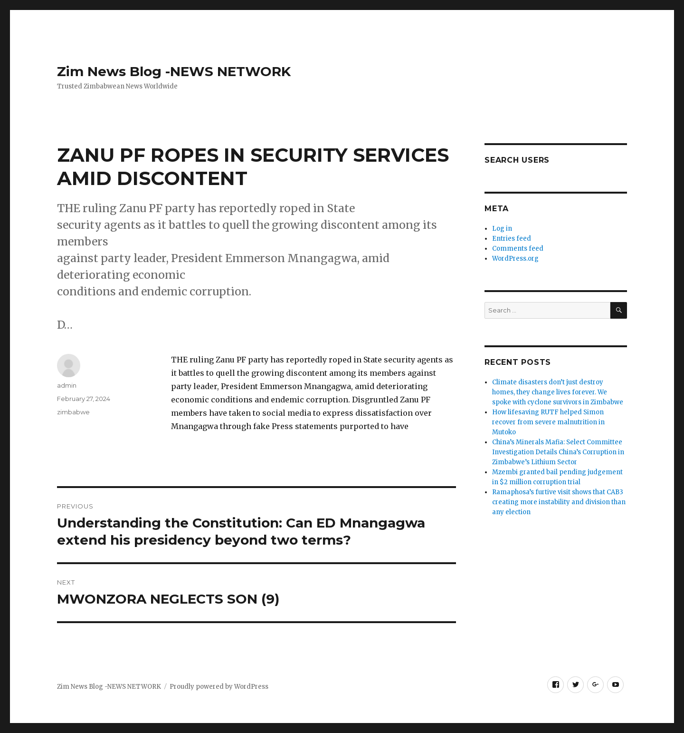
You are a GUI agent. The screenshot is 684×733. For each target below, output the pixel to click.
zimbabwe (73, 412)
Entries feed (511, 239)
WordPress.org (515, 258)
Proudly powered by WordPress (219, 687)
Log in (502, 229)
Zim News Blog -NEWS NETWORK (174, 71)
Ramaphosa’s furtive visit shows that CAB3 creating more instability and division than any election (559, 502)
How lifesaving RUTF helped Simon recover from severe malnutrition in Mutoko (548, 422)
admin (66, 385)
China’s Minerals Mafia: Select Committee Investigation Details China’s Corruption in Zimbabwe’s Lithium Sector (558, 452)
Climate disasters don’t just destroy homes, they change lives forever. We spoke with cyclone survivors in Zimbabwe (557, 392)
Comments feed (517, 248)
